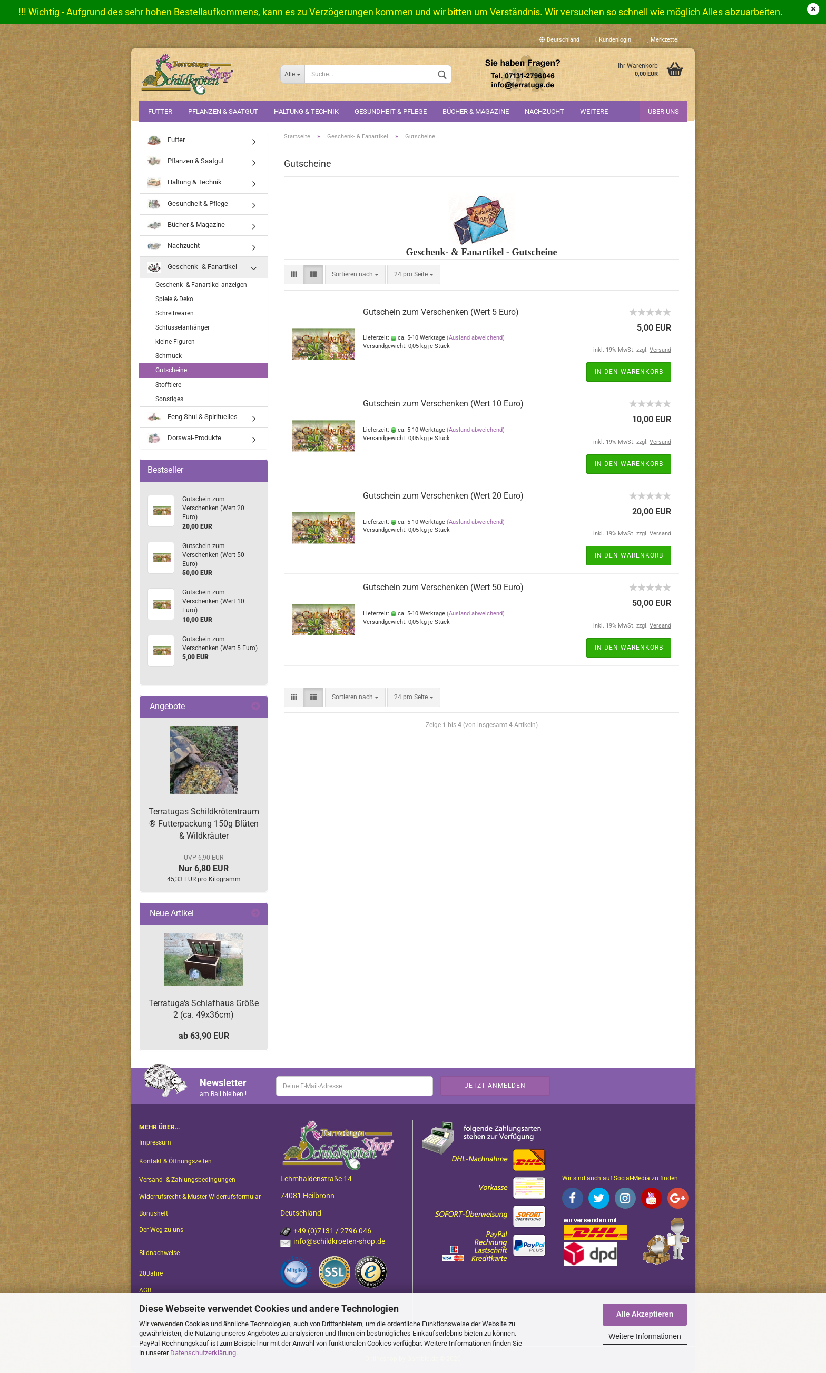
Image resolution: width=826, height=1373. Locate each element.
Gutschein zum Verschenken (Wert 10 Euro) (443, 404)
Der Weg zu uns (161, 1229)
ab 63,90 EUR (204, 1036)
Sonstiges (169, 399)
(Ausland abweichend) (476, 337)
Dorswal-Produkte (184, 438)
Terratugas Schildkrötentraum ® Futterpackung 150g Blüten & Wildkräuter (204, 824)
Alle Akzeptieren (644, 1314)
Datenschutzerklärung (203, 1353)
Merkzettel (663, 39)
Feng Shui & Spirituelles (193, 417)
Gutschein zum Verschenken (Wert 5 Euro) (441, 312)
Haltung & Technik (306, 111)
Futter (160, 111)
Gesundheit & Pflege (391, 111)
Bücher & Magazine (475, 111)
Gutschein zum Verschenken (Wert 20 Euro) (443, 496)
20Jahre (151, 1273)
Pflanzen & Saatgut (223, 111)
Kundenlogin (613, 39)
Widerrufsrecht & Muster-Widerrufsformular (200, 1196)
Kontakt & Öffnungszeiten (175, 1161)
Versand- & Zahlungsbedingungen (187, 1179)
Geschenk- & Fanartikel (192, 267)
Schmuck (168, 356)
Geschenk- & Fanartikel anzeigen (201, 284)
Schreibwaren (174, 313)
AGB (145, 1290)
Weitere (594, 111)
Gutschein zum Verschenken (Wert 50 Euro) (443, 587)
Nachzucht (544, 111)
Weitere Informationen (644, 1336)
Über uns (663, 111)
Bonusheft (153, 1213)
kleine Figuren (175, 341)
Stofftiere (168, 385)
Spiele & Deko (174, 299)
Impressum (155, 1142)
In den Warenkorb (629, 371)
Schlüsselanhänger (182, 327)
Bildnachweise (159, 1253)
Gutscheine (171, 370)
